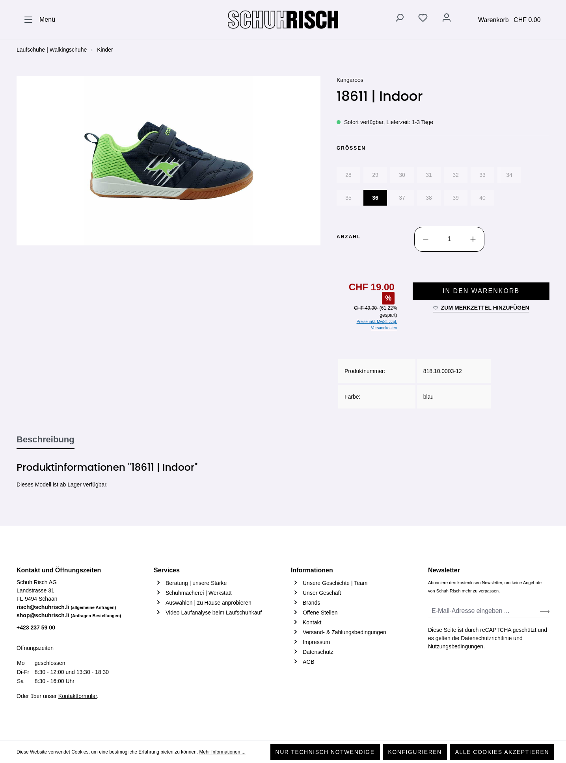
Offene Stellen (320, 612)
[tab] (45, 440)
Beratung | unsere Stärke (196, 583)
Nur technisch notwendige (325, 752)
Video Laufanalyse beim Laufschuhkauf (214, 612)
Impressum (316, 642)
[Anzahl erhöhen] (473, 239)
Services (167, 570)
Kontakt (312, 622)
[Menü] (39, 20)
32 (455, 175)
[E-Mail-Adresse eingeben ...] (484, 611)
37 (402, 198)
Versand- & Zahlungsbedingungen (344, 632)
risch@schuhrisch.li (66, 607)
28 (348, 175)
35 (348, 198)
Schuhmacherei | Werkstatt (199, 593)
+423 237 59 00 (36, 627)
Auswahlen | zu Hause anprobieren (208, 603)
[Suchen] (399, 19)
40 (482, 198)
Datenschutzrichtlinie (486, 638)
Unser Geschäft (322, 593)
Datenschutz (318, 652)
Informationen (312, 570)
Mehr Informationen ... (222, 752)
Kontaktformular (77, 696)
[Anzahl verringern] (426, 239)
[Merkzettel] (423, 19)
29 (375, 175)
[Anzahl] (449, 239)
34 (509, 175)
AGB (309, 662)
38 (429, 198)
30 (402, 175)
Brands (311, 603)
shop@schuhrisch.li (69, 615)
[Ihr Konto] (446, 19)
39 (455, 198)
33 (482, 175)
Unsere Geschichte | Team (335, 583)
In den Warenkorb (481, 291)
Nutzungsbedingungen (455, 646)
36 (375, 198)
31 (429, 175)
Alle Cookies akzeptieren (502, 752)
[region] (169, 160)
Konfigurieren (415, 752)
